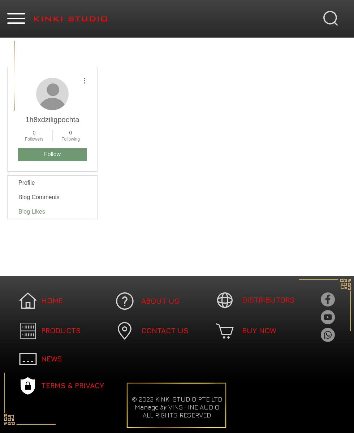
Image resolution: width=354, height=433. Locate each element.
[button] (16, 18)
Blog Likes (31, 212)
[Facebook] (328, 299)
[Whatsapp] (328, 335)
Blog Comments (39, 197)
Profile (26, 183)
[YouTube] (328, 317)
